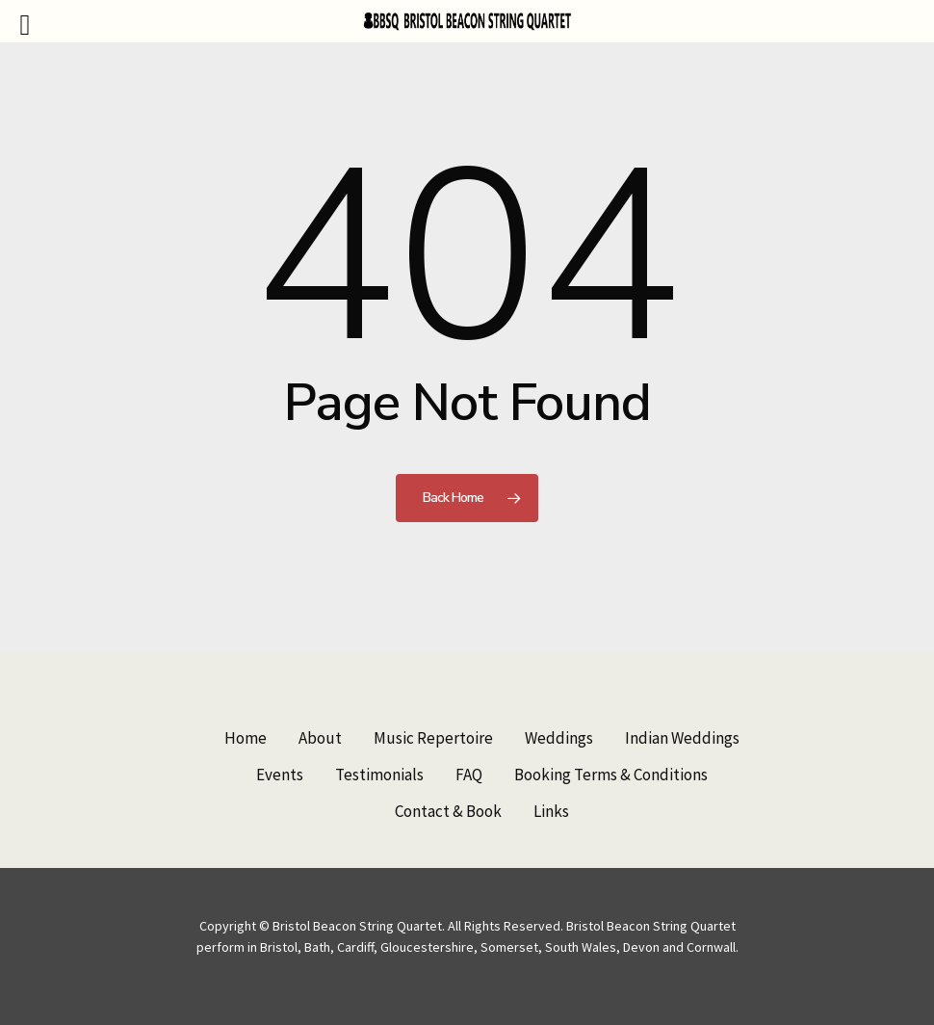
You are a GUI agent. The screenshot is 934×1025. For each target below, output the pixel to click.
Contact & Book (448, 811)
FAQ (468, 774)
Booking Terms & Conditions (611, 774)
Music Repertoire (433, 738)
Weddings (559, 738)
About (320, 738)
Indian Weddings (682, 738)
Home (245, 738)
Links (551, 811)
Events (279, 774)
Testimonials (379, 774)
